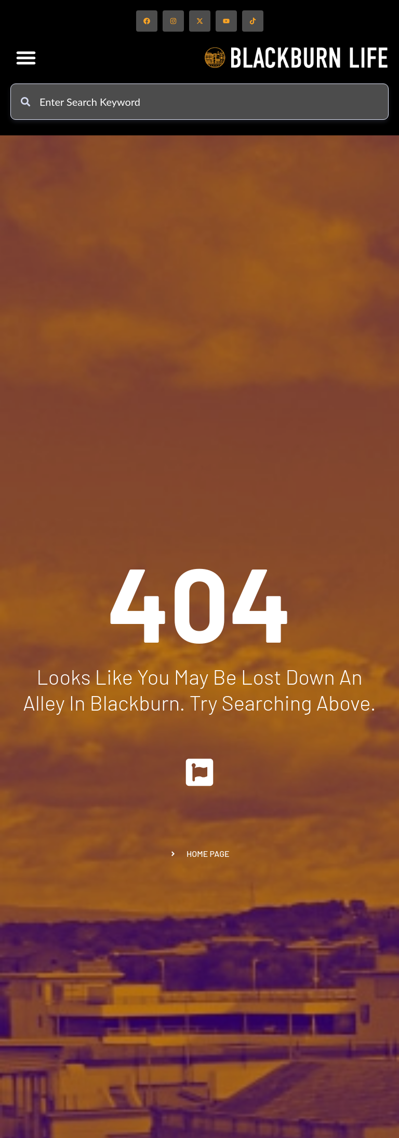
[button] (26, 57)
